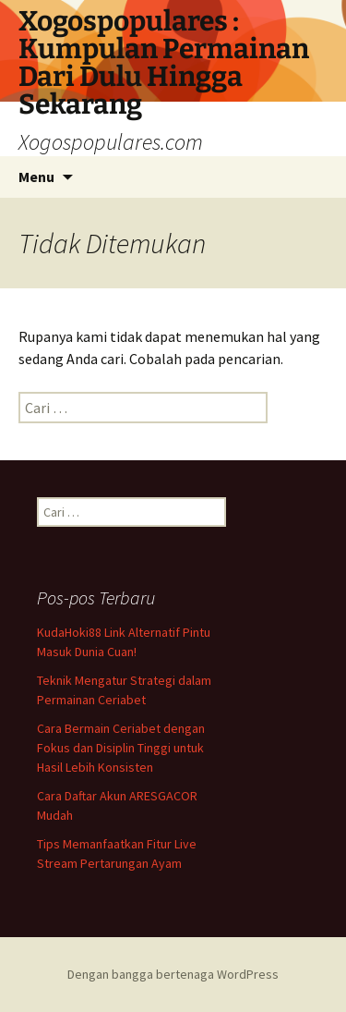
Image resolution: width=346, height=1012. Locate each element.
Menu (36, 176)
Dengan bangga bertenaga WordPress (173, 974)
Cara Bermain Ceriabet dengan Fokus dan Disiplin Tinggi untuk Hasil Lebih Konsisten (121, 747)
